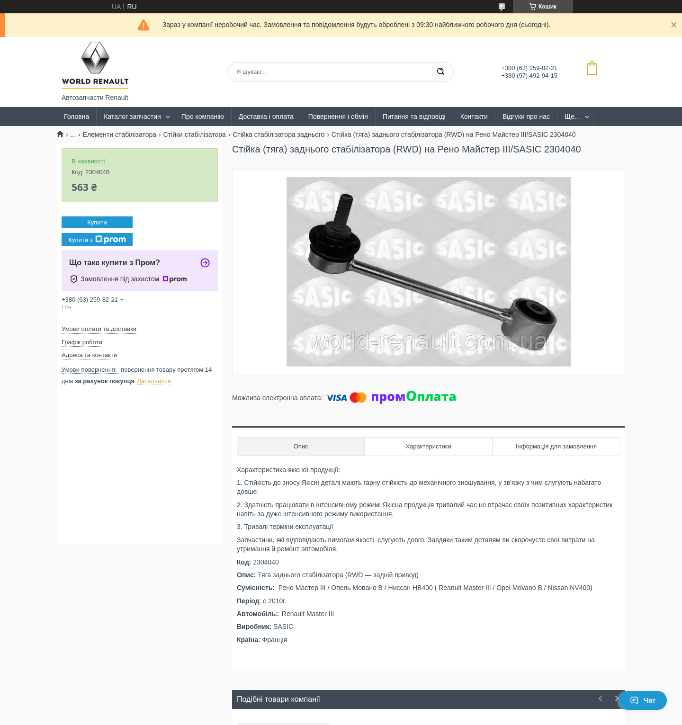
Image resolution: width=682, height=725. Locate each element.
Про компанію (202, 116)
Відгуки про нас (526, 116)
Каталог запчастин (132, 116)
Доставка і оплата (266, 116)
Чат (642, 700)
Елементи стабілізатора (120, 134)
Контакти (474, 116)
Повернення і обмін (338, 116)
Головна (76, 116)
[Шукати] (440, 72)
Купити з (97, 239)
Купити (97, 222)
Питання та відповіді (414, 116)
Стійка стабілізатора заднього (278, 134)
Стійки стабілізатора (194, 134)
